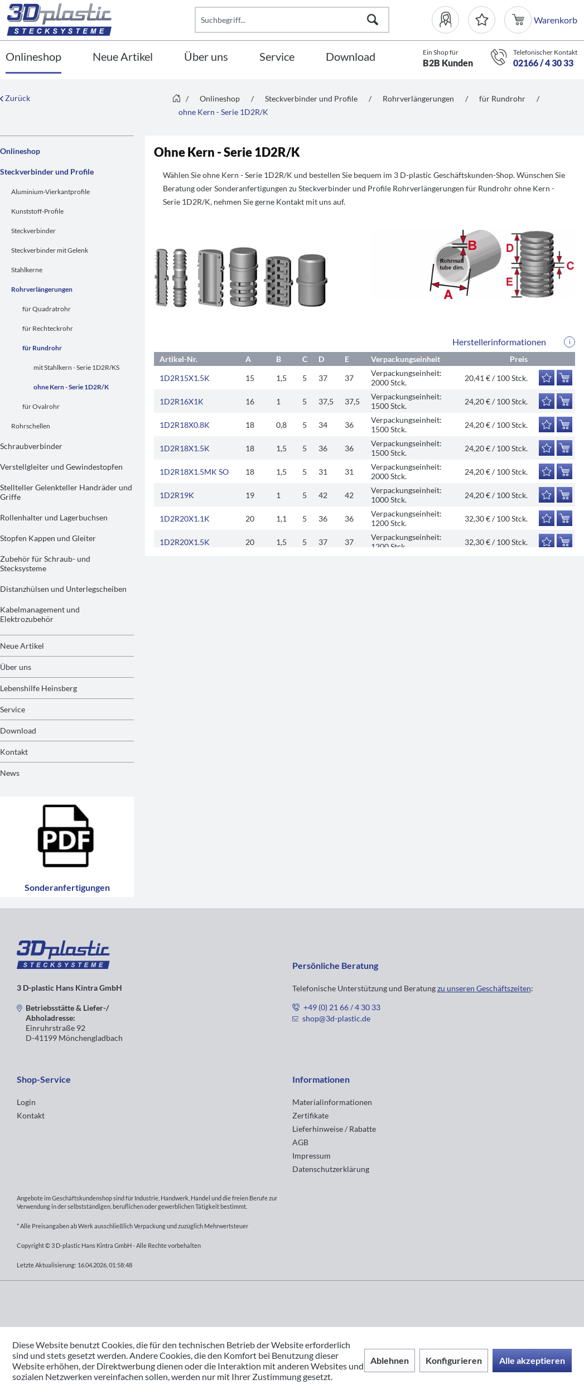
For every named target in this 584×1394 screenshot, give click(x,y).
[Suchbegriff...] (292, 20)
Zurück (15, 98)
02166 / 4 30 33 (543, 62)
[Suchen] (372, 19)
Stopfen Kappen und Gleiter (48, 538)
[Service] (277, 57)
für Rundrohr (42, 348)
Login (26, 1102)
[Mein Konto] (450, 19)
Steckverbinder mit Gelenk (49, 250)
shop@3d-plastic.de (336, 1018)
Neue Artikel (22, 645)
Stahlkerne (26, 270)
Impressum (311, 1155)
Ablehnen (389, 1360)
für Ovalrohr (41, 406)
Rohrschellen (30, 426)
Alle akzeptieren (532, 1360)
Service (12, 709)
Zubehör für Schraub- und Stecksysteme (45, 563)
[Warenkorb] (519, 19)
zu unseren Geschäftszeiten (484, 988)
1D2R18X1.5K (185, 448)
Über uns (15, 667)
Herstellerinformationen (499, 341)
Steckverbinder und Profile (47, 171)
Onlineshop (20, 151)
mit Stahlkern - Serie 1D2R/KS (76, 367)
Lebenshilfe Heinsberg (38, 688)
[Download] (350, 57)
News (10, 773)
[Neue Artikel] (123, 57)
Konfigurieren (454, 1360)
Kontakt (14, 751)
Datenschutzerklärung (330, 1169)
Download (18, 730)
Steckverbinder (33, 230)
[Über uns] (206, 57)
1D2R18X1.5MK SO (194, 471)
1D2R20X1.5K (185, 542)
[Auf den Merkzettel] (546, 377)
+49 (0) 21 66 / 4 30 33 (341, 1007)
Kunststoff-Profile (37, 211)
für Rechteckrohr (47, 328)
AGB (300, 1142)
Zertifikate (310, 1115)
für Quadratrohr (46, 309)
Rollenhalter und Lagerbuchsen (54, 517)
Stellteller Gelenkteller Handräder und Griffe (66, 492)
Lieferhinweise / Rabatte (334, 1128)
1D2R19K (177, 495)
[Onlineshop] (33, 57)
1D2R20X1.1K (185, 518)
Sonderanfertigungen (67, 847)
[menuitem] (450, 19)
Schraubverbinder (31, 446)
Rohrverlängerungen (42, 289)
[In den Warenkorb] (564, 377)
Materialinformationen (332, 1102)
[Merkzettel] (481, 19)
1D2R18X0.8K (185, 425)
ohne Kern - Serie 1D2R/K (71, 387)
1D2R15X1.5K (185, 378)
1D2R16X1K (182, 401)
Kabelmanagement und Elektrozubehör (40, 614)
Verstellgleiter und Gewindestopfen (61, 466)
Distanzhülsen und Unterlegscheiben (63, 589)
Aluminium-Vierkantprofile (50, 191)
